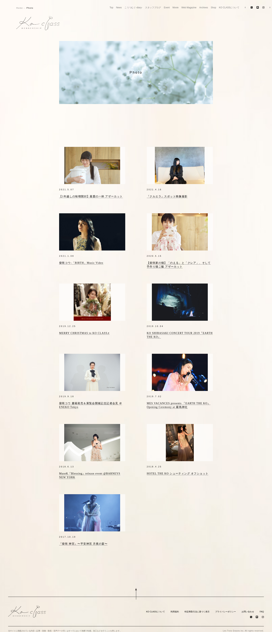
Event (167, 7)
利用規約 (175, 608)
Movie (175, 7)
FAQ (262, 608)
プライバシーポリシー (225, 608)
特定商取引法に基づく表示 (197, 608)
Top (111, 7)
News (119, 7)
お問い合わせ (248, 608)
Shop (213, 7)
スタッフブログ (153, 7)
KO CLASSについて (229, 7)
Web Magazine (188, 7)
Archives (203, 7)
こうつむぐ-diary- (133, 7)
